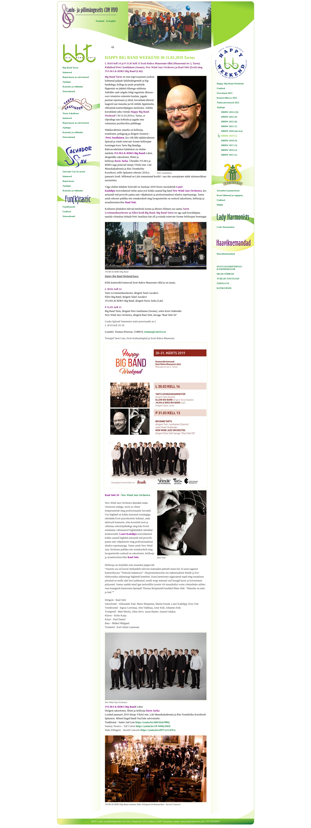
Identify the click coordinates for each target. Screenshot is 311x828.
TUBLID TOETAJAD (228, 278)
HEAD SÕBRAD (225, 273)
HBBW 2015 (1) (229, 154)
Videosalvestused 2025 (228, 102)
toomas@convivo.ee (155, 331)
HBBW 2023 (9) (229, 116)
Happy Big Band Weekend (230, 83)
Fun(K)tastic (69, 206)
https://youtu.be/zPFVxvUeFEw (158, 730)
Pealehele (100, 21)
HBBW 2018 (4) (229, 140)
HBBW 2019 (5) (229, 135)
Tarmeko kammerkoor (228, 190)
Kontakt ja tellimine (73, 86)
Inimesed (67, 72)
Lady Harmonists (226, 227)
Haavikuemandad (226, 253)
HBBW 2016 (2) (229, 150)
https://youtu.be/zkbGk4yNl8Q (152, 722)
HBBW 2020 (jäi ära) (232, 131)
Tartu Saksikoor (71, 113)
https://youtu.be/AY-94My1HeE (153, 726)
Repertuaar (68, 181)
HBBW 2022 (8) (229, 121)
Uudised (67, 211)
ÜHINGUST (223, 283)
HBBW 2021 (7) (229, 126)
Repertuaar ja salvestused (76, 77)
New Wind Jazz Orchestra (135, 495)
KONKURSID (224, 288)
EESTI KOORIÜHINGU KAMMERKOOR (229, 267)
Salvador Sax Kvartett (74, 171)
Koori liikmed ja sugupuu (230, 195)
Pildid (220, 204)
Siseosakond (69, 91)
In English (111, 21)
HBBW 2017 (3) (229, 145)
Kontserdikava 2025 (227, 97)
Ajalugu (67, 81)
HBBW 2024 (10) (229, 112)
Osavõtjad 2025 (225, 93)
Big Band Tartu (70, 67)
